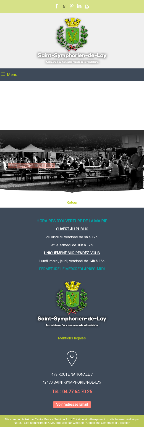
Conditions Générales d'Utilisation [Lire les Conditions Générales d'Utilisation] (108, 422)
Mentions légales (72, 338)
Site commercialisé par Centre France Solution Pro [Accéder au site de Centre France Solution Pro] (37, 419)
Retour (72, 202)
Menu (12, 74)
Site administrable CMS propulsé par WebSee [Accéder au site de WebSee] (54, 422)
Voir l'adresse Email (72, 404)
